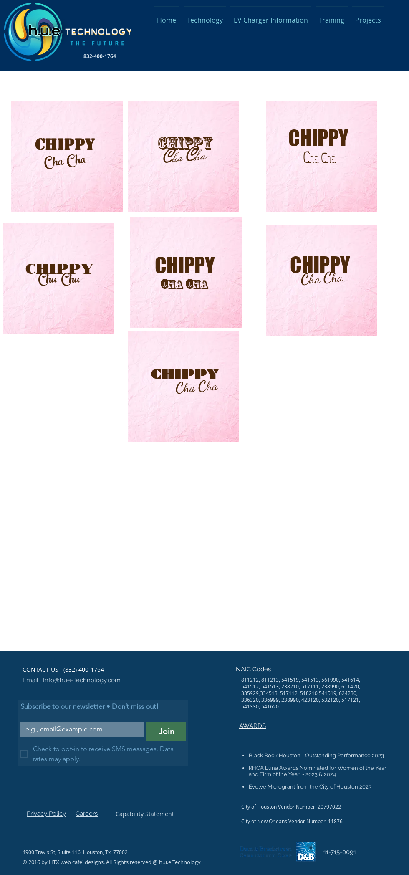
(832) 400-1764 (83, 669)
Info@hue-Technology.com (82, 680)
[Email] (79, 729)
